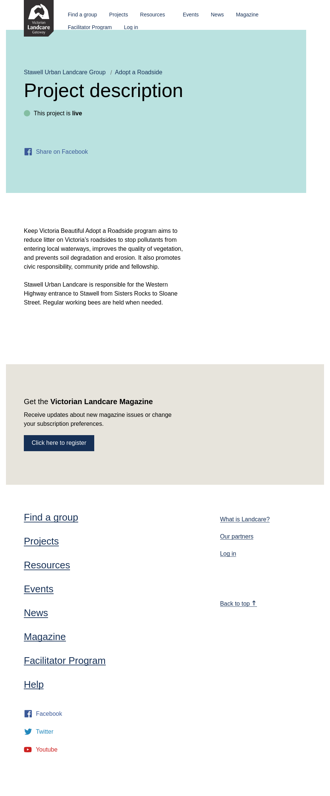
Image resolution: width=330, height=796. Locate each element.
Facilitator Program (90, 27)
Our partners (237, 536)
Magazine (247, 15)
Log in (131, 27)
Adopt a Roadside (138, 72)
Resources (152, 15)
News (217, 15)
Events (191, 15)
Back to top (238, 603)
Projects (118, 15)
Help (34, 684)
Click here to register (59, 443)
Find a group (82, 15)
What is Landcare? (245, 519)
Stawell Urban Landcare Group (65, 72)
